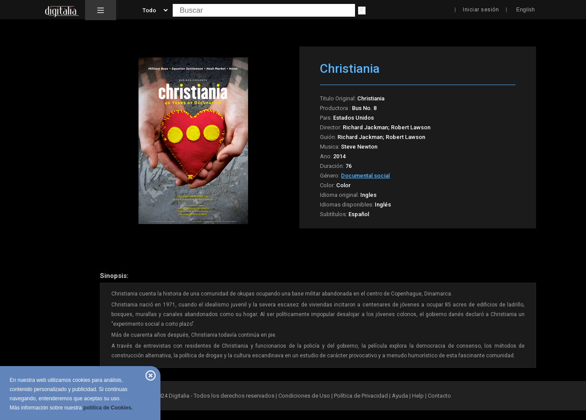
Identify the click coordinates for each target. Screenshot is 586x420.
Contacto (439, 395)
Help (418, 395)
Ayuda (400, 395)
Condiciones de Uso (304, 395)
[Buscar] (362, 10)
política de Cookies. (108, 408)
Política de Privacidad (361, 395)
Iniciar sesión (481, 10)
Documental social (365, 175)
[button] (100, 10)
